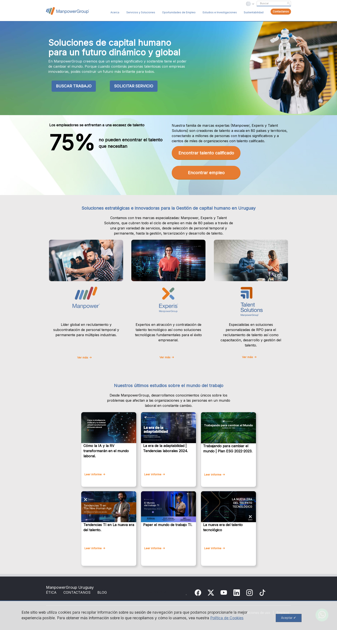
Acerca (114, 12)
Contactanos (281, 11)
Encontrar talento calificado (206, 153)
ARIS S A (125, 592)
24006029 (157, 592)
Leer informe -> (94, 474)
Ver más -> (84, 357)
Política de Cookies (227, 618)
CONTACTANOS (76, 592)
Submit (288, 3)
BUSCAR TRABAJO (74, 86)
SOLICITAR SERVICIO (133, 86)
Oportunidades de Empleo (179, 12)
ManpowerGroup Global (67, 11)
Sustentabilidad (253, 12)
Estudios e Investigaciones (220, 12)
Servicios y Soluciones (140, 12)
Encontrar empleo (206, 172)
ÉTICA (51, 592)
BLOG (102, 592)
